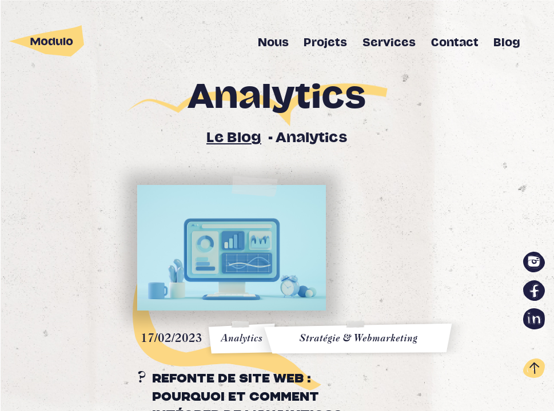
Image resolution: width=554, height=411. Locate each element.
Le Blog (233, 137)
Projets (325, 43)
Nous (273, 43)
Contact (455, 43)
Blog (506, 43)
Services (389, 43)
